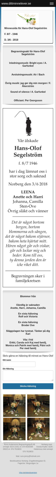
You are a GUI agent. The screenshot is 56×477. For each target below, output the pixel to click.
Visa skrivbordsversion (28, 473)
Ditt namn (7, 360)
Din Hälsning (8, 369)
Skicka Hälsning (28, 386)
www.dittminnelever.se (16, 3)
